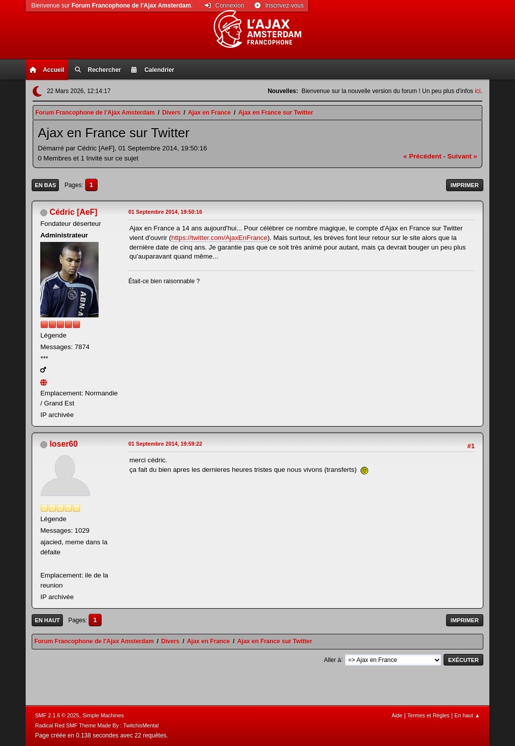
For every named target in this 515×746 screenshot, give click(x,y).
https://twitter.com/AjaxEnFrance (219, 237)
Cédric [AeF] (74, 212)
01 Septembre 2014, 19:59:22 (165, 444)
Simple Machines (103, 715)
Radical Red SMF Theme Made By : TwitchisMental (97, 725)
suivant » (462, 156)
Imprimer (465, 185)
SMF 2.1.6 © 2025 (57, 715)
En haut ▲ (467, 715)
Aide (396, 715)
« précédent (422, 156)
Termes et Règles (428, 715)
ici (477, 91)
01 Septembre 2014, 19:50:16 (165, 212)
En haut (47, 620)
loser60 (64, 444)
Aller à (332, 659)
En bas (45, 185)
